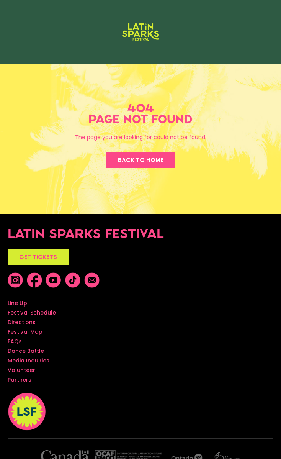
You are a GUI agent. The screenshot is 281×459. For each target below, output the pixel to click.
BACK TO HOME (140, 160)
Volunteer (21, 370)
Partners (19, 380)
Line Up (17, 303)
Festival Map (25, 332)
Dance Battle (26, 351)
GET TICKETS (38, 257)
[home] (140, 32)
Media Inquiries (28, 360)
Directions (22, 322)
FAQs (15, 341)
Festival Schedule (32, 312)
